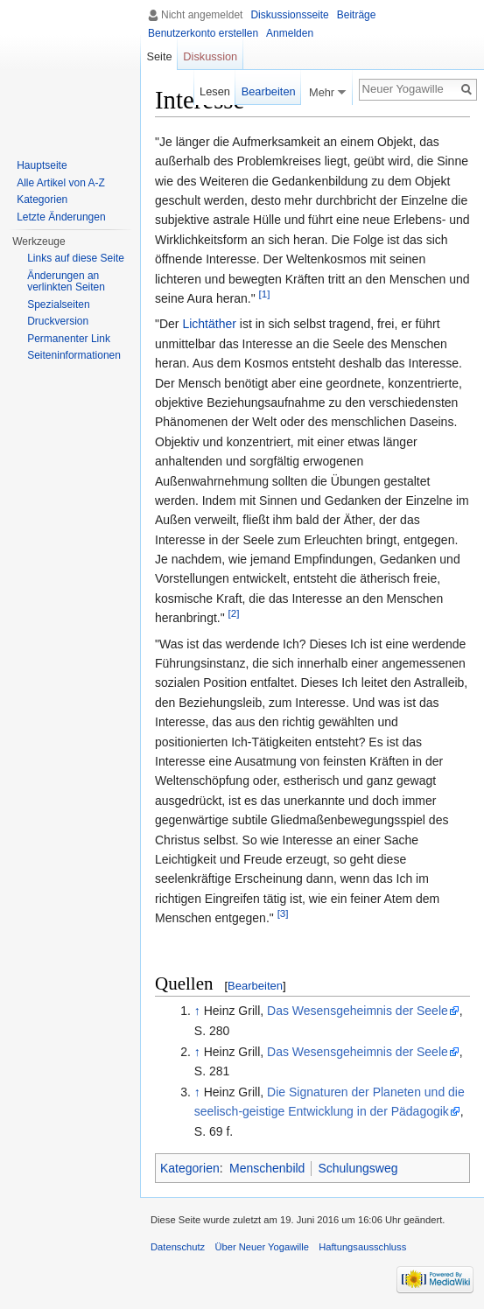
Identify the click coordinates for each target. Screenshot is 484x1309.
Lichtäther (208, 324)
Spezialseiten (58, 304)
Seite (159, 56)
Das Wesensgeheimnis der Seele (357, 1011)
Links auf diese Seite (75, 258)
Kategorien (190, 1168)
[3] (283, 913)
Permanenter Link (68, 338)
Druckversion (57, 321)
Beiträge (356, 15)
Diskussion (210, 56)
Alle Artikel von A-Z (61, 183)
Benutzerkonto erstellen (203, 33)
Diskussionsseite (289, 15)
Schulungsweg (357, 1168)
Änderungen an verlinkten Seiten (66, 282)
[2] (234, 614)
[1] (264, 293)
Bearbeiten (255, 985)
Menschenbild (267, 1168)
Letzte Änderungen (61, 217)
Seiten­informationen (74, 355)
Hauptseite (42, 165)
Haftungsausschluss (362, 1247)
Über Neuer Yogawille (261, 1247)
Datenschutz (178, 1247)
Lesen (215, 91)
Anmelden (289, 33)
